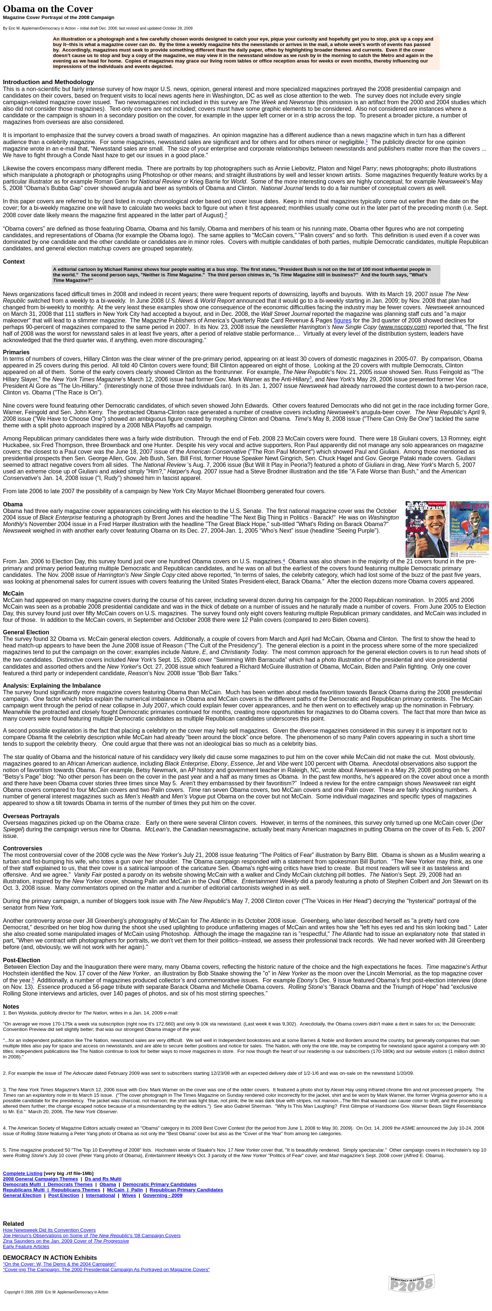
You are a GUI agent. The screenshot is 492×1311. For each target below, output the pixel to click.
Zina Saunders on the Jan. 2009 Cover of (66, 1241)
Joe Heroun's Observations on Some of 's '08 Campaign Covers (91, 1235)
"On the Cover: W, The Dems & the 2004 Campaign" (59, 1264)
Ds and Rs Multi (103, 1179)
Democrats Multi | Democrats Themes (48, 1184)
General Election (22, 1195)
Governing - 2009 (162, 1195)
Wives (129, 1195)
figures (342, 320)
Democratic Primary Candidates (159, 1184)
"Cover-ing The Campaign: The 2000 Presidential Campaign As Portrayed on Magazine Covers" (106, 1269)
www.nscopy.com (402, 327)
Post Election (63, 1195)
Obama (108, 1184)
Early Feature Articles (26, 1246)
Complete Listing (22, 1173)
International (100, 1195)
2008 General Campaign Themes (40, 1179)
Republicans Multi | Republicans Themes (51, 1190)
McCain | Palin (125, 1190)
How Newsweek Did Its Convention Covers (49, 1230)
